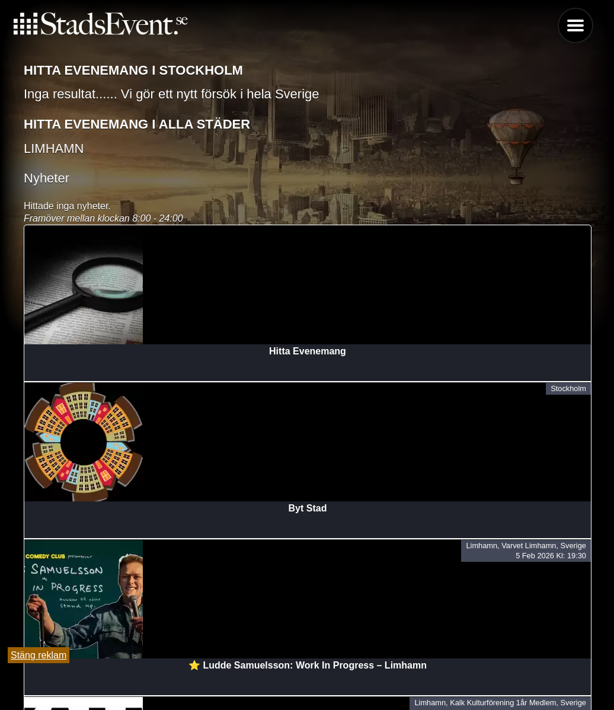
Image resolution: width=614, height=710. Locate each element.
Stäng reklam (38, 655)
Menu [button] (575, 25)
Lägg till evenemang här (307, 681)
